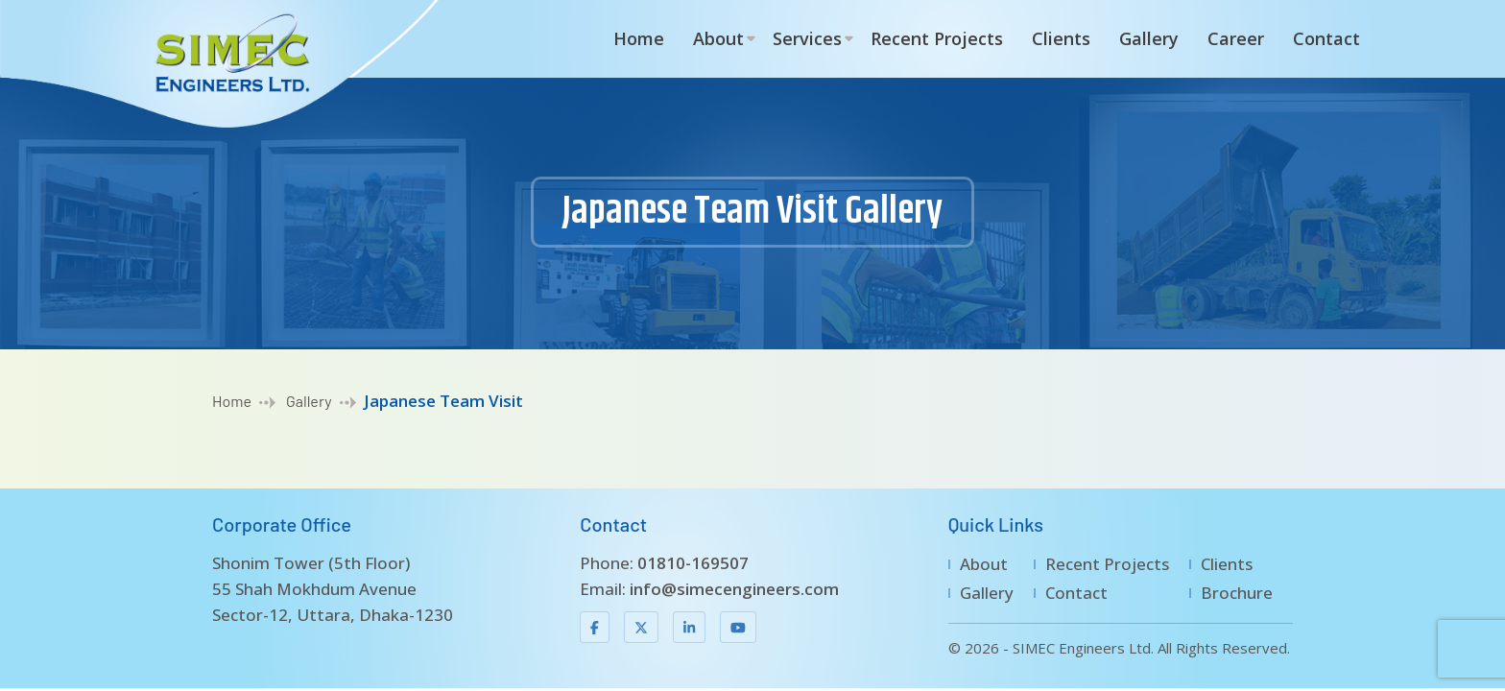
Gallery (1149, 38)
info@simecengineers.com (734, 589)
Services (807, 38)
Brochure (1237, 593)
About (718, 38)
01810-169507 (693, 563)
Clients (1061, 38)
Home (638, 38)
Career (1235, 38)
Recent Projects (937, 38)
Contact (1326, 38)
